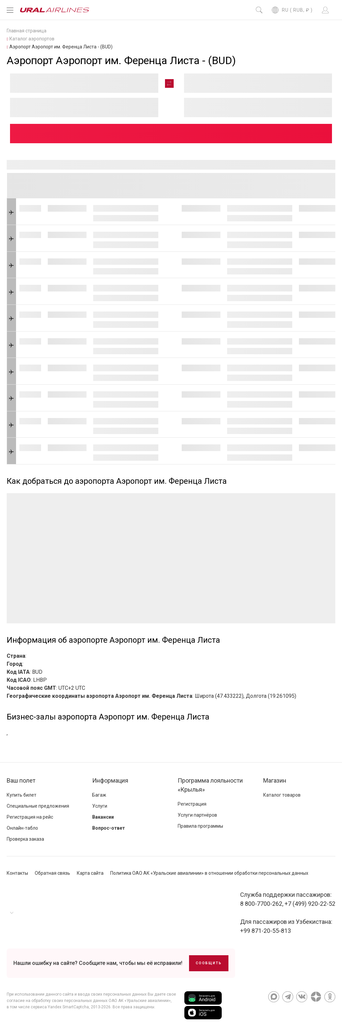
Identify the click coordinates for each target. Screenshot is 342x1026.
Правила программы (200, 826)
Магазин (274, 780)
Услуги (99, 806)
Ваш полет (21, 780)
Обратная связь (52, 873)
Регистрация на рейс (30, 817)
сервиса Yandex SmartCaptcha (60, 1007)
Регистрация (192, 804)
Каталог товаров (282, 795)
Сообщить (209, 963)
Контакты (17, 873)
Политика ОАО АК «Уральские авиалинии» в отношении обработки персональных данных (209, 873)
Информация (110, 780)
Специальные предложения (38, 806)
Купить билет (21, 795)
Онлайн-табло (22, 828)
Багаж (99, 795)
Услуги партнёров (197, 815)
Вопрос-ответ (108, 828)
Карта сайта (90, 873)
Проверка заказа (25, 839)
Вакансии (103, 817)
